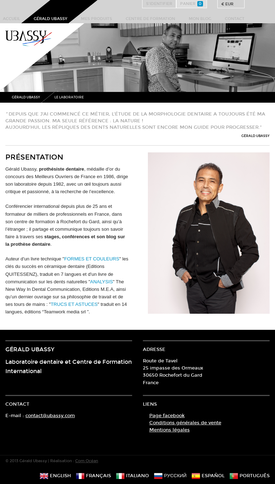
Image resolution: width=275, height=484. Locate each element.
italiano (132, 476)
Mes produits (96, 18)
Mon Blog (200, 18)
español (208, 476)
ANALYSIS (101, 281)
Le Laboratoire (69, 97)
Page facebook (167, 415)
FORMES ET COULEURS (91, 258)
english (55, 476)
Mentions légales (169, 429)
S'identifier (159, 3)
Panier (191, 3)
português (250, 476)
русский (170, 476)
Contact (235, 18)
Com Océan (86, 461)
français (93, 476)
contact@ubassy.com (50, 415)
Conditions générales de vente (185, 422)
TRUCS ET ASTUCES (74, 304)
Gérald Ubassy (50, 18)
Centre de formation (150, 18)
